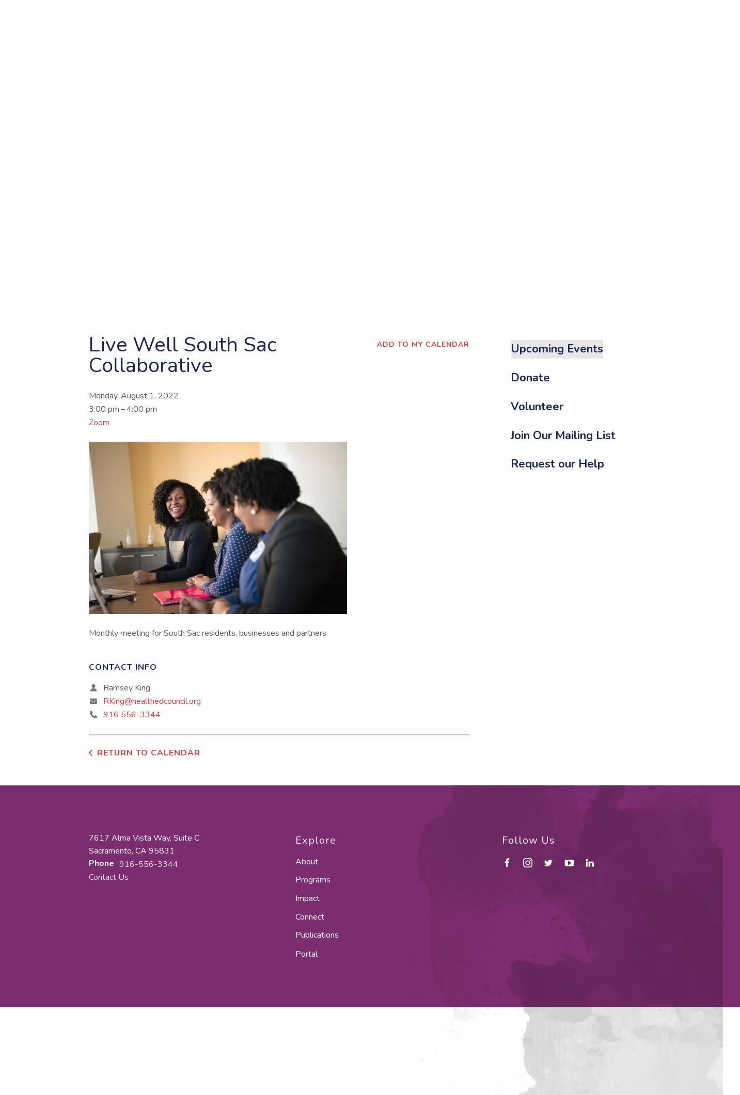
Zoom (99, 422)
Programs (312, 879)
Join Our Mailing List (563, 435)
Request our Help (557, 464)
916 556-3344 (132, 714)
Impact (307, 898)
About (306, 861)
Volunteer (537, 406)
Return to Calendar (148, 753)
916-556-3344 (148, 864)
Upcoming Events (557, 349)
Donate (530, 377)
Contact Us (109, 877)
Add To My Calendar (423, 344)
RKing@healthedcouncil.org (152, 701)
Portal (306, 954)
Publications (317, 935)
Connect (309, 917)
